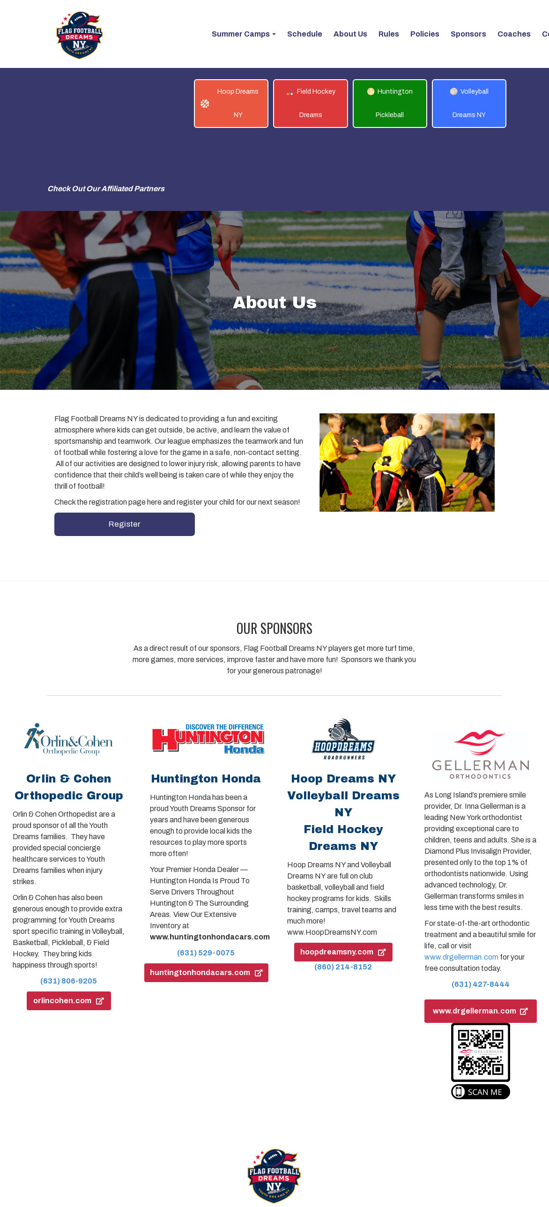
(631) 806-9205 (68, 910)
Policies (291, 1148)
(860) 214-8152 (343, 896)
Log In (376, 1148)
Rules (257, 1148)
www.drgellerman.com (461, 886)
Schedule (178, 1148)
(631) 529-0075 (206, 882)
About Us (221, 1148)
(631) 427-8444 (481, 913)
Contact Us (335, 1148)
